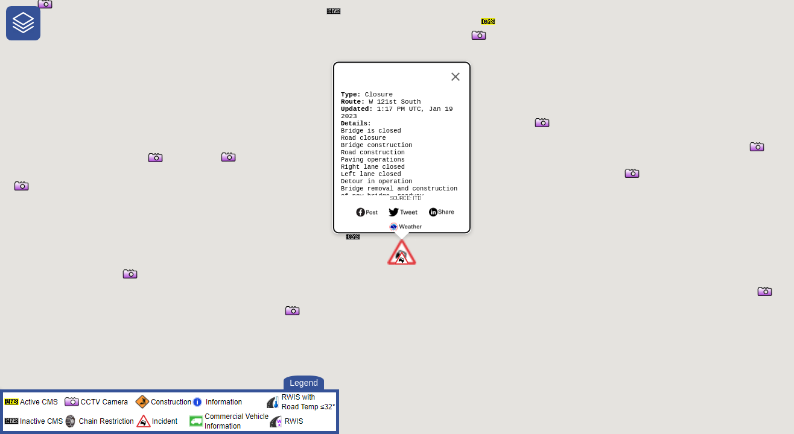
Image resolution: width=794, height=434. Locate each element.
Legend (304, 383)
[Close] (455, 69)
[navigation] (23, 23)
